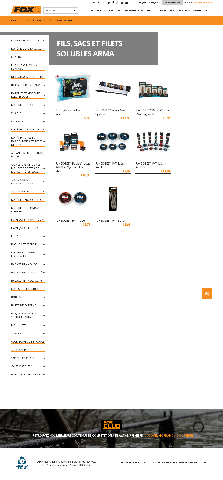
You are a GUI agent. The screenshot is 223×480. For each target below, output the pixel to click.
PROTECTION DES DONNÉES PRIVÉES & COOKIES (179, 462)
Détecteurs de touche (27, 76)
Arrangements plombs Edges (27, 154)
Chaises (16, 113)
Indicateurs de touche (27, 85)
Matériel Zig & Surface (27, 199)
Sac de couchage (23, 358)
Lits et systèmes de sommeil (24, 66)
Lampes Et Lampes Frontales (23, 254)
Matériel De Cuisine (25, 129)
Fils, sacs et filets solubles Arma (24, 315)
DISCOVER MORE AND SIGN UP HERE (168, 435)
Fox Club (114, 10)
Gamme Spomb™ (22, 366)
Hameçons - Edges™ (24, 228)
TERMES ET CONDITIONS (133, 462)
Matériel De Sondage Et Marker (28, 209)
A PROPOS (199, 10)
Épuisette (18, 236)
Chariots (17, 57)
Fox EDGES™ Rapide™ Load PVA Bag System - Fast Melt (72, 167)
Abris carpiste (21, 349)
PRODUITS (97, 10)
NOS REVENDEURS (133, 10)
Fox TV (151, 10)
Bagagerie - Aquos (24, 264)
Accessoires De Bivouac (27, 341)
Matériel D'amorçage (26, 48)
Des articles (166, 10)
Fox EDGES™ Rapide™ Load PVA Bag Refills (153, 112)
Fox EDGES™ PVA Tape (70, 221)
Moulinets (18, 325)
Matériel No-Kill (23, 105)
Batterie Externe (23, 305)
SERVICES (182, 10)
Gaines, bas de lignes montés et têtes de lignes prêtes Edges (25, 168)
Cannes (16, 333)
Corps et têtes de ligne (28, 288)
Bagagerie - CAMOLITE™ (27, 272)
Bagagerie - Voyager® (26, 280)
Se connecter (172, 2)
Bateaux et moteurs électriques (25, 94)
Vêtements (18, 121)
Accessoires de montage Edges (22, 181)
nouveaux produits (25, 40)
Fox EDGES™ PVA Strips (110, 221)
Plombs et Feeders (24, 244)
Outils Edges (20, 191)
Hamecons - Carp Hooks (28, 219)
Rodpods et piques (24, 297)
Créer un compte (202, 2)
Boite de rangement (25, 374)
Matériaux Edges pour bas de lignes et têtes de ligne (27, 141)
